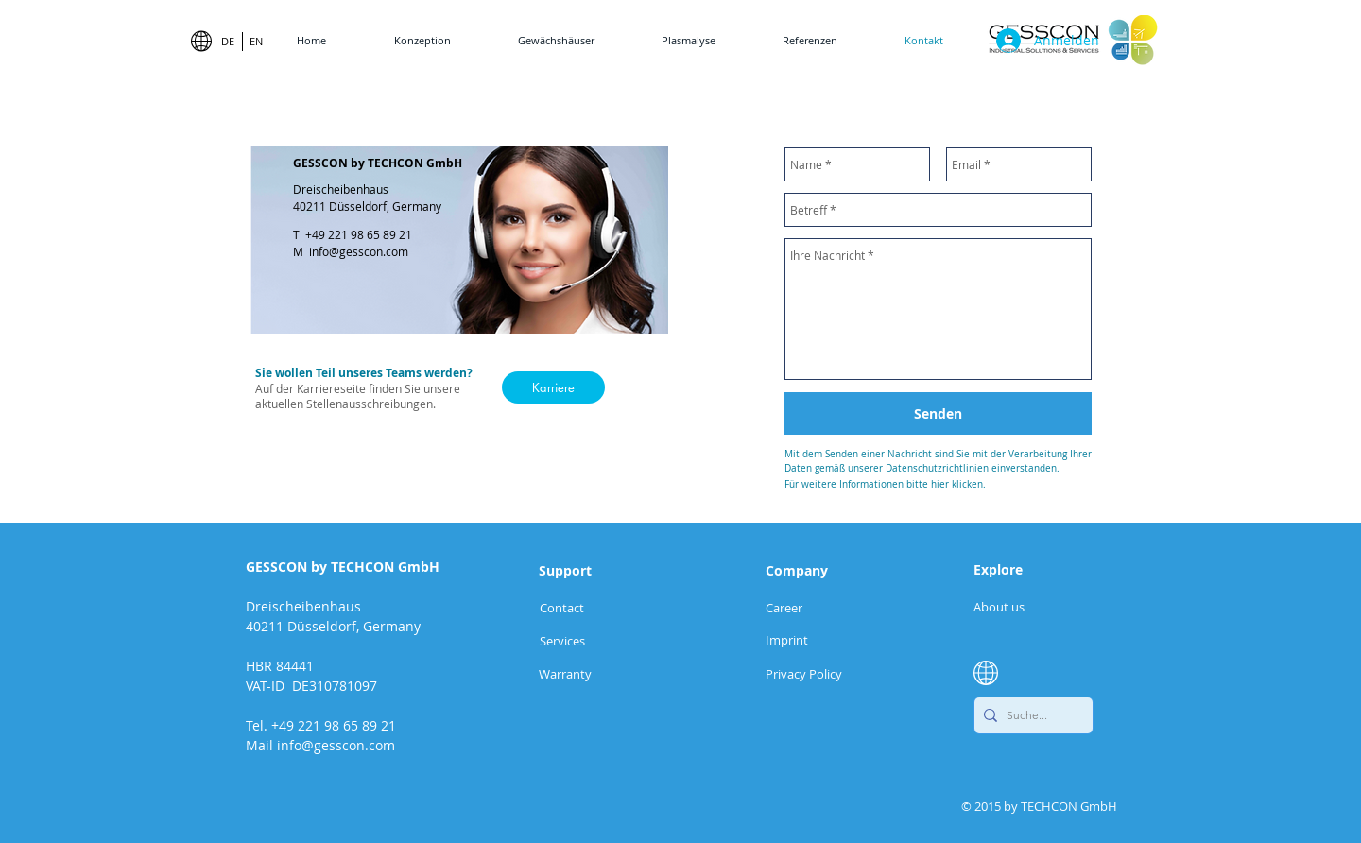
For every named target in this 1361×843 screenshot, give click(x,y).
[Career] (798, 607)
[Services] (562, 640)
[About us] (999, 606)
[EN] (256, 41)
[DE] (227, 41)
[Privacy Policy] (830, 673)
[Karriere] (553, 387)
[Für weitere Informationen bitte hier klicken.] (938, 484)
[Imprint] (798, 639)
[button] (565, 673)
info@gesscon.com (358, 251)
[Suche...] (1030, 715)
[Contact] (561, 607)
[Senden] (938, 413)
